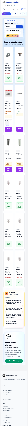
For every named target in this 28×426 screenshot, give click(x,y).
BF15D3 (7, 122)
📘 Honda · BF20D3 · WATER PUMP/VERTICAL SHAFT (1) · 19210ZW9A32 (13, 315)
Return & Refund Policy (8, 408)
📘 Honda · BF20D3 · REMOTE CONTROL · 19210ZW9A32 (11, 323)
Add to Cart (8, 129)
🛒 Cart (4, 9)
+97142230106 (8, 5)
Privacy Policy (6, 410)
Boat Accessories (7, 392)
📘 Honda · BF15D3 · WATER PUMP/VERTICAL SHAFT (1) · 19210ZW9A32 (13, 302)
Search (19, 27)
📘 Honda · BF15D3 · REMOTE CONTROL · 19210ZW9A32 (14, 308)
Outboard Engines (7, 390)
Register (18, 9)
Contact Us (23, 9)
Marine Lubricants (7, 394)
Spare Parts (18, 14)
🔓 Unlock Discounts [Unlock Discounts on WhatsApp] (7, 116)
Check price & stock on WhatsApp (8, 78)
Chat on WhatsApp (14, 361)
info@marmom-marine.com (11, 420)
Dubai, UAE (7, 422)
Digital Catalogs (7, 399)
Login (13, 9)
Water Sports (6, 397)
